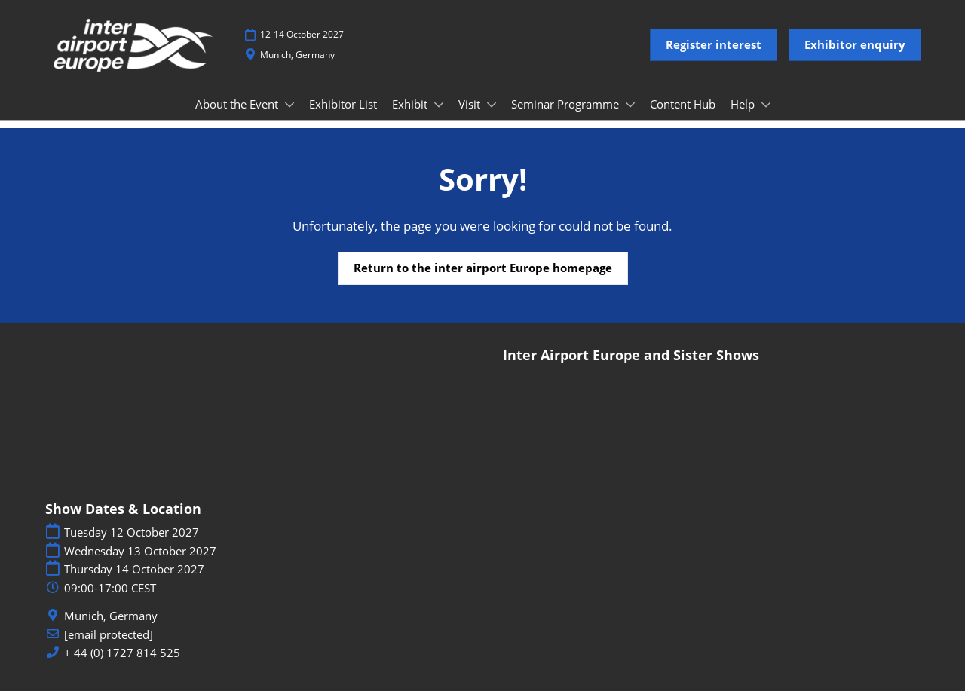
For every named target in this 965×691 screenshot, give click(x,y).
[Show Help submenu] (765, 104)
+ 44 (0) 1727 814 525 (122, 653)
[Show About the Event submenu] (289, 104)
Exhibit (411, 104)
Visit (470, 104)
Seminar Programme (566, 104)
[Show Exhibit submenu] (438, 104)
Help (744, 104)
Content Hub (682, 104)
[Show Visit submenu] (491, 104)
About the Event (238, 104)
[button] (713, 45)
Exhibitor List (343, 104)
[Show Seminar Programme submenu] (630, 104)
